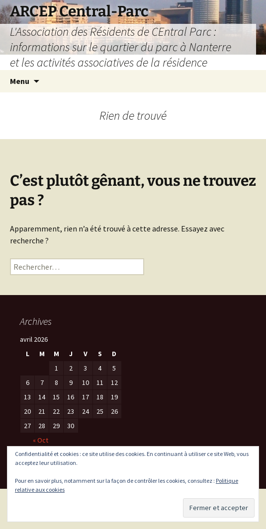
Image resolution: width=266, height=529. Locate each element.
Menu (19, 81)
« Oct (40, 440)
